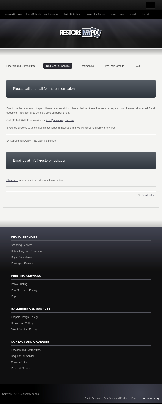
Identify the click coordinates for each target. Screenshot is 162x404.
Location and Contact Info (26, 350)
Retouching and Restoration (27, 251)
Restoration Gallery (22, 323)
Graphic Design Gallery (24, 317)
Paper (14, 296)
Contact (145, 14)
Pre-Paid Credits (20, 368)
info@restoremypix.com (60, 120)
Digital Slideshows (72, 14)
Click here (12, 180)
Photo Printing (19, 284)
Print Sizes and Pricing (24, 290)
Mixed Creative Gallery (24, 329)
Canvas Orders (117, 14)
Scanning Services (13, 14)
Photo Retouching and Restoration (42, 14)
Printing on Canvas (22, 263)
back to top (153, 398)
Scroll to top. (148, 195)
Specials (133, 14)
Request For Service (95, 14)
